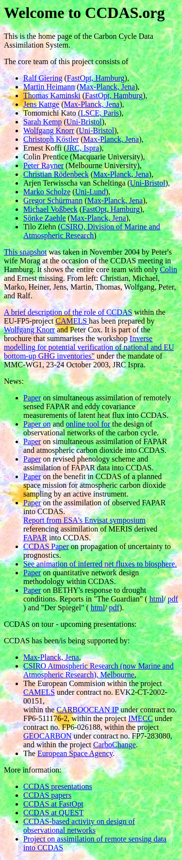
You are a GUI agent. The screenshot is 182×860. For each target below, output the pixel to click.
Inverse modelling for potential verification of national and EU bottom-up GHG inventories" (89, 347)
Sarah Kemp (42, 122)
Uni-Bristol (84, 122)
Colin (168, 269)
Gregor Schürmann (53, 200)
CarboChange (114, 744)
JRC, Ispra (82, 148)
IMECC (140, 718)
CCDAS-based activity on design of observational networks (79, 825)
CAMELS (72, 321)
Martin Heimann (49, 87)
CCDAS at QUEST (53, 812)
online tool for (88, 424)
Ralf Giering (42, 78)
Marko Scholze (46, 192)
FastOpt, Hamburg (96, 78)
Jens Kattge (41, 104)
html (156, 599)
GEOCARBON (47, 736)
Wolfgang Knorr (48, 130)
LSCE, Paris (100, 113)
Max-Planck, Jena (107, 87)
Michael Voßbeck (50, 209)
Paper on (36, 424)
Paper (32, 398)
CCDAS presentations (57, 786)
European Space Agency (75, 753)
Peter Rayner (43, 165)
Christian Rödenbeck (56, 174)
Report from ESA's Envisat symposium (84, 520)
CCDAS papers (47, 795)
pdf (172, 599)
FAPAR (35, 537)
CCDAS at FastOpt (53, 804)
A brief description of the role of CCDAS (68, 312)
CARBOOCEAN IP (87, 709)
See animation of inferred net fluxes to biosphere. (100, 564)
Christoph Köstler (51, 139)
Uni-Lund (90, 192)
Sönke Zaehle (44, 218)
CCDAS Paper (46, 546)
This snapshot (25, 252)
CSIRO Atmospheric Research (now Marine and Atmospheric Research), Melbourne (98, 670)
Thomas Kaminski (52, 95)
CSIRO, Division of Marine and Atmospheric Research (91, 231)
